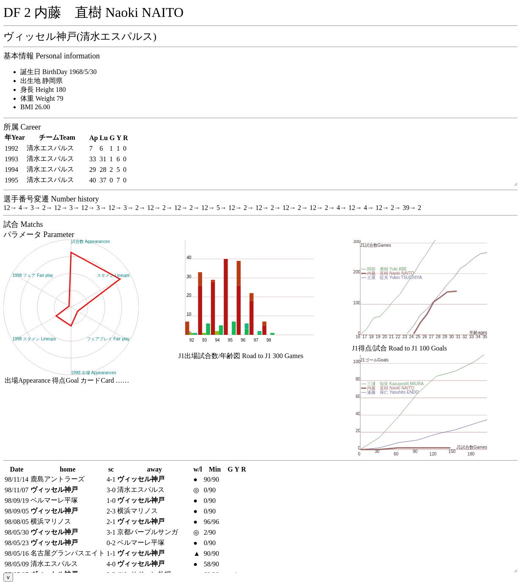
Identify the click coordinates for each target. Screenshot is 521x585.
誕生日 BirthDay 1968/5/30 (58, 71)
